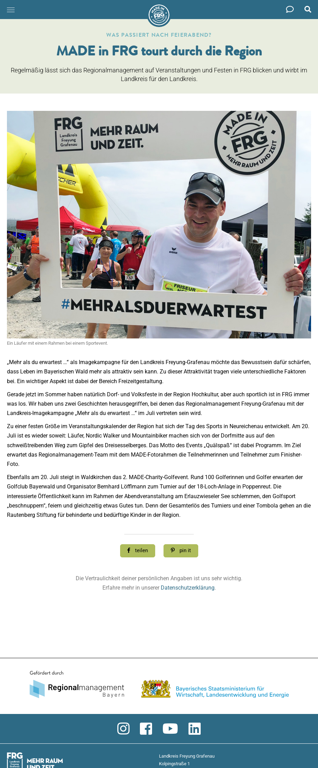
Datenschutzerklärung (188, 587)
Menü (9, 6)
